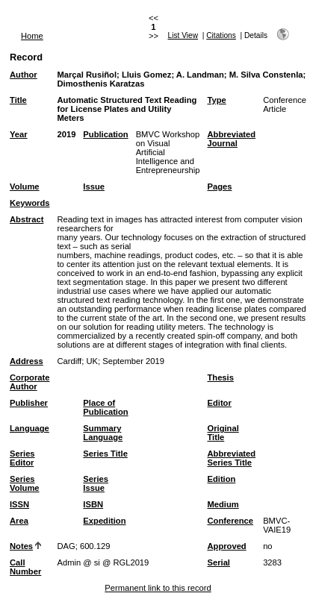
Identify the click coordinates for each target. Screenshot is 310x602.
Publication (105, 134)
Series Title (105, 453)
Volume (25, 186)
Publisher (29, 402)
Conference (230, 520)
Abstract (26, 219)
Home (32, 35)
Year (19, 134)
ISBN (93, 504)
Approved (226, 546)
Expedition (104, 520)
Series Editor (22, 458)
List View (183, 35)
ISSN (19, 504)
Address (26, 361)
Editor (219, 402)
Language (29, 428)
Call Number (25, 567)
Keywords (29, 202)
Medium (222, 504)
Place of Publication (105, 407)
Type (216, 99)
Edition (221, 478)
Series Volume (25, 483)
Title (18, 99)
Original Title (222, 433)
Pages (219, 186)
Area (19, 520)
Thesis (220, 377)
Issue (94, 186)
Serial (218, 562)
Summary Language (103, 433)
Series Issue (95, 483)
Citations (221, 35)
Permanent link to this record (158, 587)
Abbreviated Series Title (231, 458)
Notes (21, 546)
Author (23, 74)
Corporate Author (29, 382)
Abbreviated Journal (231, 139)
